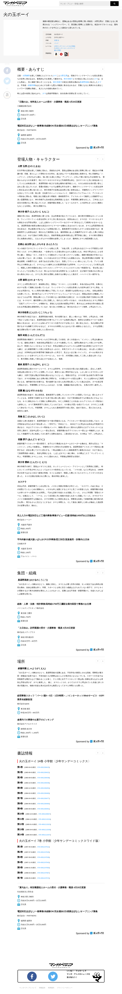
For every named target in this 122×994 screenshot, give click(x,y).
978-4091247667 (43, 873)
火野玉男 (63, 76)
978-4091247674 (43, 878)
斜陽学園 (31, 85)
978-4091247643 (43, 862)
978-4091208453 (43, 788)
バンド (56, 43)
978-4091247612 (43, 847)
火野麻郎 (26, 76)
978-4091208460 (43, 793)
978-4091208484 (43, 804)
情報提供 (42, 988)
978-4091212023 (44, 824)
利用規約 (51, 988)
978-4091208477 (43, 798)
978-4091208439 (43, 778)
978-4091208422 (43, 772)
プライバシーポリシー (64, 988)
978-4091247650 (43, 868)
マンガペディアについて (27, 988)
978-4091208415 (43, 767)
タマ (55, 76)
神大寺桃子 (68, 79)
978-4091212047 (44, 835)
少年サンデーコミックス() (64, 46)
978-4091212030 (44, 830)
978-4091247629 (43, 852)
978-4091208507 (44, 814)
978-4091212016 (44, 819)
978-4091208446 (43, 783)
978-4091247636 (43, 857)
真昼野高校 (84, 82)
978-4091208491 (43, 809)
